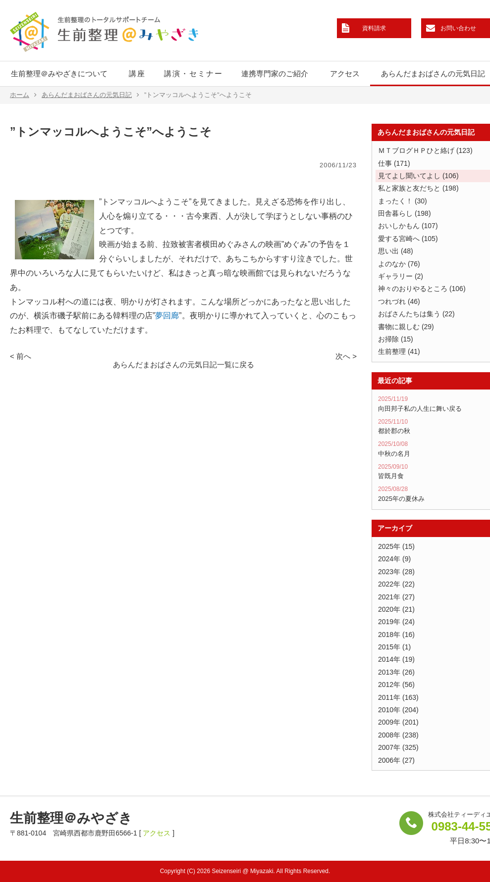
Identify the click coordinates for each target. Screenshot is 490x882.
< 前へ (20, 356)
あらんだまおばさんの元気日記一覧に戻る (183, 364)
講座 (137, 73)
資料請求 (374, 28)
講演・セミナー (193, 73)
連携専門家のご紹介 (274, 73)
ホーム (23, 95)
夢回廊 (167, 315)
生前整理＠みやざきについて (59, 73)
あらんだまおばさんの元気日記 (90, 95)
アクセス (345, 73)
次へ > (346, 356)
